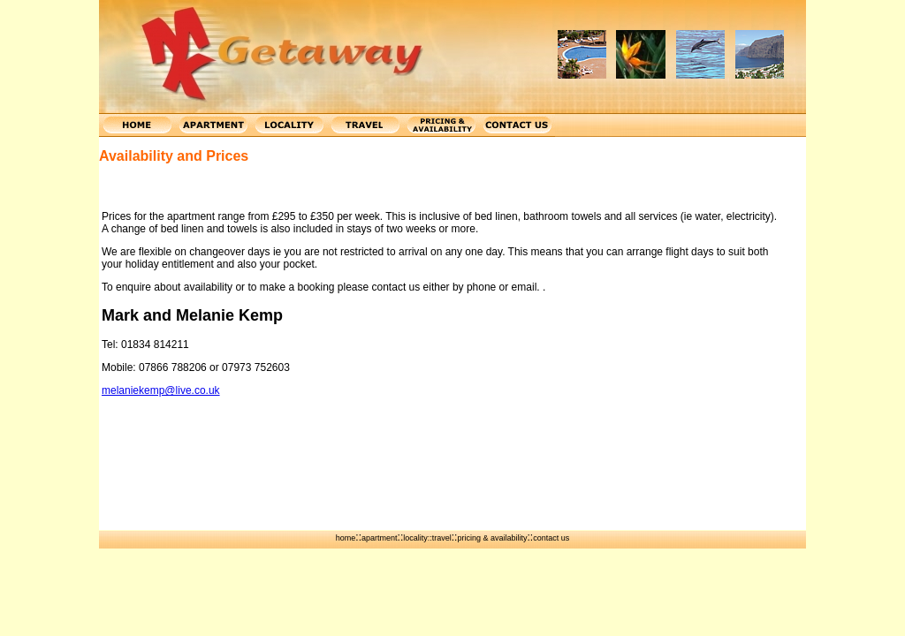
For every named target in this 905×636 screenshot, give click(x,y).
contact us (551, 538)
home (346, 538)
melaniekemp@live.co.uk (161, 390)
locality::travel (427, 538)
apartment (379, 538)
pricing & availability (492, 538)
